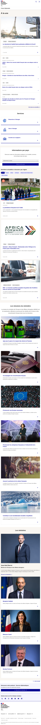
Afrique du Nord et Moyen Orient (26, 172)
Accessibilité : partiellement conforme (11, 718)
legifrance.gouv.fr (20, 713)
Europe (7, 172)
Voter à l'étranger (12, 128)
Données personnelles (28, 718)
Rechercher (36, 1)
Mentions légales (20, 718)
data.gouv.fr (29, 713)
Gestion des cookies (4, 720)
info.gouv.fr (3, 713)
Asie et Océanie (4, 175)
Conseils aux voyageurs (14, 137)
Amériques (17, 172)
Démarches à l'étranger (14, 119)
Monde (3, 172)
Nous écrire (34, 718)
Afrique (11, 172)
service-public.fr (11, 713)
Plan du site (3, 718)
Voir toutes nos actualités (33, 107)
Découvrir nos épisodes (20, 690)
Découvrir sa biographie (6, 574)
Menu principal (39, 1)
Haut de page (37, 681)
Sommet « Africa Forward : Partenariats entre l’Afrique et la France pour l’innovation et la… (19, 247)
